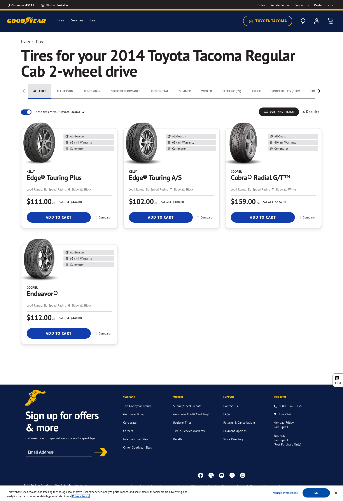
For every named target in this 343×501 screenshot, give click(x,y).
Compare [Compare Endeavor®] (102, 333)
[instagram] (242, 481)
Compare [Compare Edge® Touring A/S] (204, 217)
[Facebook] (200, 481)
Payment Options (235, 437)
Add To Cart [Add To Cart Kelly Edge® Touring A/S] (161, 217)
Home (25, 41)
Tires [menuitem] (60, 20)
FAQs (226, 421)
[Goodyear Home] (26, 20)
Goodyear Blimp (134, 421)
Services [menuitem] (77, 20)
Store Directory (233, 445)
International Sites (135, 445)
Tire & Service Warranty (189, 437)
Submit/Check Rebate (187, 412)
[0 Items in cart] (331, 21)
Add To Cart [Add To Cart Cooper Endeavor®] (59, 333)
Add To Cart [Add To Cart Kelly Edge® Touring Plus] (59, 217)
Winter (206, 91)
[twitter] (211, 481)
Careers (128, 437)
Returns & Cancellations (239, 429)
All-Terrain (92, 91)
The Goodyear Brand (137, 412)
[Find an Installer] (59, 5)
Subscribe (99, 459)
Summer (185, 91)
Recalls (177, 445)
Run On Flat (160, 91)
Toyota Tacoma (267, 21)
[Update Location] (20, 5)
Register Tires (182, 429)
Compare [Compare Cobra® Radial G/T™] (306, 217)
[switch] (26, 112)
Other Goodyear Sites (137, 454)
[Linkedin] (232, 481)
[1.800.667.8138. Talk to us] (288, 412)
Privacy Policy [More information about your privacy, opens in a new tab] (80, 497)
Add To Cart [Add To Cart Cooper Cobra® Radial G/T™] (263, 217)
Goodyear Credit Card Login (191, 421)
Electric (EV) (231, 91)
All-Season (65, 91)
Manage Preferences (285, 493)
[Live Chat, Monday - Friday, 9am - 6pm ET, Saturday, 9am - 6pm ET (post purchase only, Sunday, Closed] (282, 421)
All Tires (39, 91)
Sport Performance (125, 91)
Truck (256, 91)
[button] (319, 92)
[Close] (336, 493)
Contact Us (230, 412)
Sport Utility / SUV (285, 91)
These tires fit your (57, 112)
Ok (316, 494)
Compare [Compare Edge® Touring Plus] (102, 217)
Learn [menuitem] (94, 20)
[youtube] (221, 481)
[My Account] (317, 21)
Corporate (129, 429)
